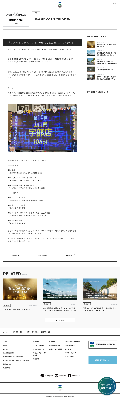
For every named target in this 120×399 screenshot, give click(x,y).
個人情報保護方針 (8, 353)
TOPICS (5, 349)
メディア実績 (69, 357)
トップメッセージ (38, 349)
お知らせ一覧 (17, 332)
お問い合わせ (7, 364)
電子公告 (68, 349)
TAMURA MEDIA (70, 345)
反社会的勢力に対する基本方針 (13, 357)
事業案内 (52, 342)
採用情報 (36, 359)
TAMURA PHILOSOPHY (72, 342)
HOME (5, 342)
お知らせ (36, 13)
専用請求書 (6, 368)
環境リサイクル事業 (55, 349)
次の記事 (70, 255)
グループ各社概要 (38, 345)
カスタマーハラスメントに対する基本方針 (16, 360)
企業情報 (36, 342)
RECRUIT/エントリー (103, 360)
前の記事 (14, 255)
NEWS (5, 345)
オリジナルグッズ (70, 353)
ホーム (5, 332)
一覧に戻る (42, 255)
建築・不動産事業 (54, 345)
